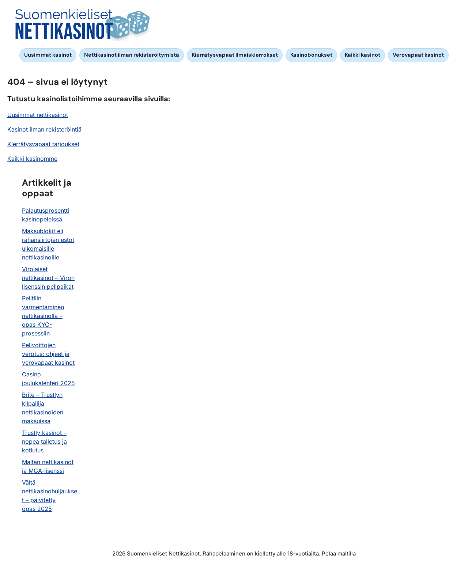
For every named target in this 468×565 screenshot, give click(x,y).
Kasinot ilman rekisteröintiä (44, 129)
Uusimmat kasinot (48, 55)
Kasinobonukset (311, 55)
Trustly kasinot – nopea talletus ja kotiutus (44, 441)
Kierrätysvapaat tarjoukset (43, 144)
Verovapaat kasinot (418, 55)
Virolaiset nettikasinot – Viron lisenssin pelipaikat (48, 277)
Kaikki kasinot (362, 55)
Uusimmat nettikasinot (37, 114)
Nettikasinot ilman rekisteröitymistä (131, 55)
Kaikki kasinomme (32, 158)
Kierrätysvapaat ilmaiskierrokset (235, 55)
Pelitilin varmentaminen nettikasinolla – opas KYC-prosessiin (43, 316)
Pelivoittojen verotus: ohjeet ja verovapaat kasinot (48, 353)
